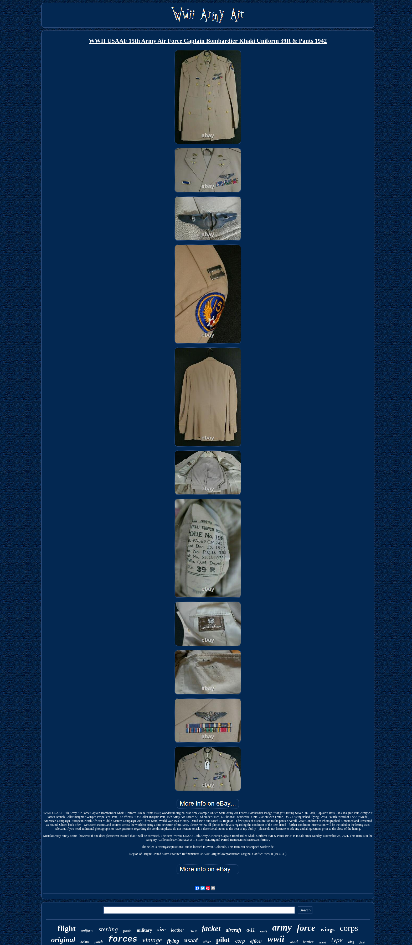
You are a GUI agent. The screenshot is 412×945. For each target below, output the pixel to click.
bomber (308, 942)
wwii (275, 939)
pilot (223, 940)
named (322, 942)
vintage (152, 940)
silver (207, 942)
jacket (211, 928)
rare (193, 930)
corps (349, 928)
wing (351, 942)
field (362, 942)
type (337, 940)
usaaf (191, 940)
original (63, 940)
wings (327, 929)
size (161, 929)
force (306, 928)
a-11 (250, 930)
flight (66, 928)
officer (256, 941)
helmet (84, 942)
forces (122, 939)
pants (127, 930)
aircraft (233, 930)
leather (177, 930)
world (263, 931)
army (282, 927)
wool (294, 941)
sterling (108, 929)
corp (240, 941)
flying (173, 941)
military (144, 930)
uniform (87, 930)
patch (99, 942)
